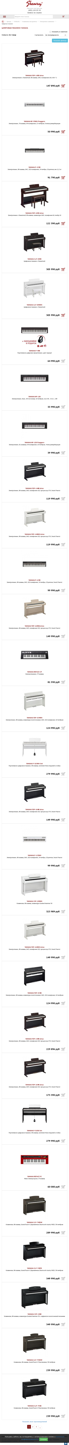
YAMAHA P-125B (34, 580)
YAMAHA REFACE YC (34, 1176)
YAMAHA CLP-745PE (34, 1268)
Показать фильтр (59, 41)
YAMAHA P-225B (34, 167)
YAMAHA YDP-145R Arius (34, 75)
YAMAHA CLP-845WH (34, 305)
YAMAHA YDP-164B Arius (34, 809)
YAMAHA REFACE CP (34, 672)
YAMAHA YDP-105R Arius (34, 213)
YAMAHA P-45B (34, 351)
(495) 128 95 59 (34, 10)
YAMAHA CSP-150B (34, 1314)
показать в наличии (59, 32)
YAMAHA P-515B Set (34, 1131)
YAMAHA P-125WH (34, 855)
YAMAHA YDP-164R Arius (34, 1085)
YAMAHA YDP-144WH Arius (34, 534)
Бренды (3, 21)
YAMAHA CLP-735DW (34, 1360)
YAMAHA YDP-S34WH (34, 718)
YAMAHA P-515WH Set (34, 764)
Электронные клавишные (47, 21)
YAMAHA (17, 21)
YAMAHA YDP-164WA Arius (34, 626)
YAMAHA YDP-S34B (35, 993)
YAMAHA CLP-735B (34, 1406)
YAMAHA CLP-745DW (34, 1222)
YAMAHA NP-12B (34, 397)
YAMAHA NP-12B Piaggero (34, 442)
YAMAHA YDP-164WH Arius (34, 947)
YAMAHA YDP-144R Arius (34, 1039)
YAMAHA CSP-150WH (34, 901)
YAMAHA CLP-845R (34, 259)
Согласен (43, 1439)
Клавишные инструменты (29, 21)
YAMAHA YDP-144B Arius (34, 488)
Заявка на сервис (34, 13)
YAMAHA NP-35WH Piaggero (34, 121)
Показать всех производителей (34, 1422)
